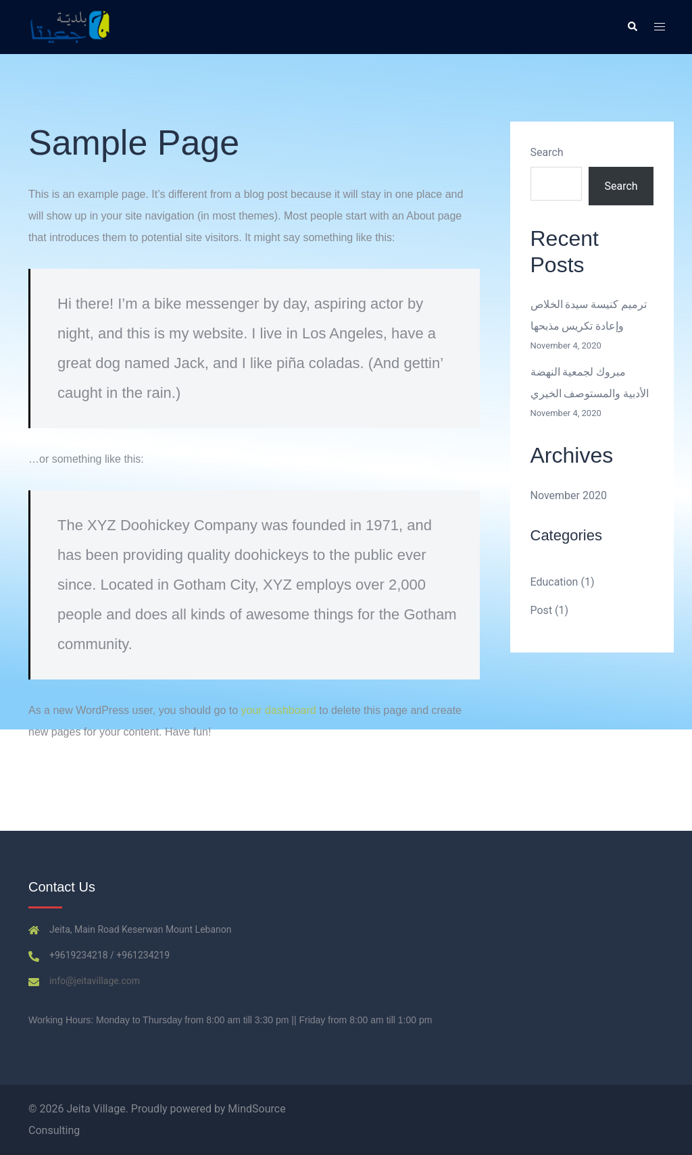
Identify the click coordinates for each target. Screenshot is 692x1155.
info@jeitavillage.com (94, 980)
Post (541, 610)
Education (554, 581)
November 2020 (568, 495)
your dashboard (278, 710)
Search (547, 152)
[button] (631, 27)
